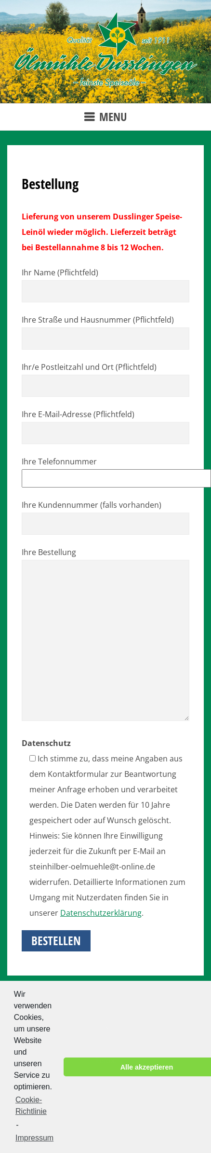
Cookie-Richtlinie (31, 1105)
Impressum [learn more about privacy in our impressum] (34, 1138)
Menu (113, 116)
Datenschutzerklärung (101, 913)
